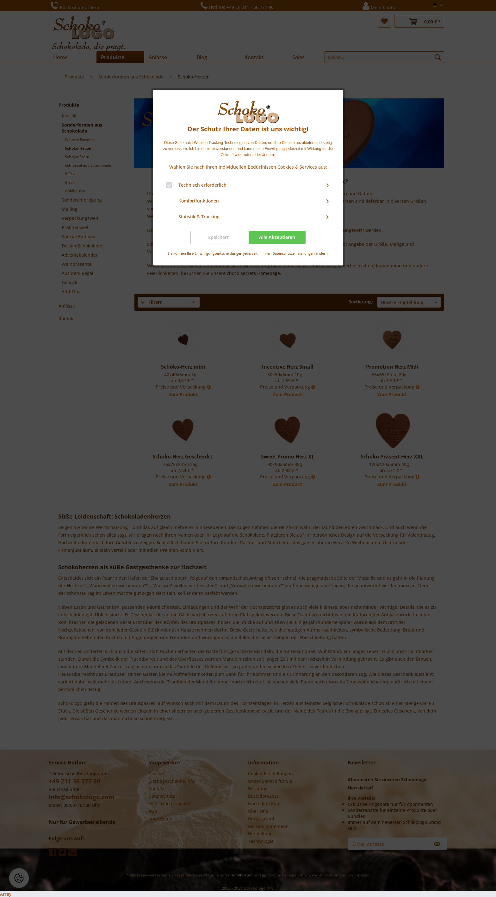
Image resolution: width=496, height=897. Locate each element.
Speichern (219, 237)
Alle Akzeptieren (277, 237)
